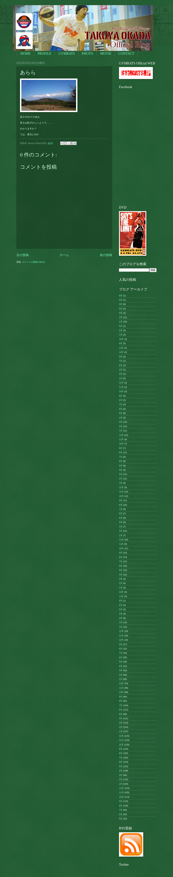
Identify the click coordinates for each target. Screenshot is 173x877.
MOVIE (105, 53)
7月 (120, 361)
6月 (120, 308)
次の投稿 (22, 255)
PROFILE (44, 53)
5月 (120, 300)
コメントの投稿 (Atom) (33, 262)
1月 (120, 321)
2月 (120, 317)
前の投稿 (106, 255)
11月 (121, 387)
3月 (120, 304)
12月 (121, 348)
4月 (120, 313)
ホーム (64, 255)
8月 (120, 295)
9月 (120, 343)
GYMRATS (66, 53)
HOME (26, 53)
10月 (121, 339)
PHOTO (87, 53)
